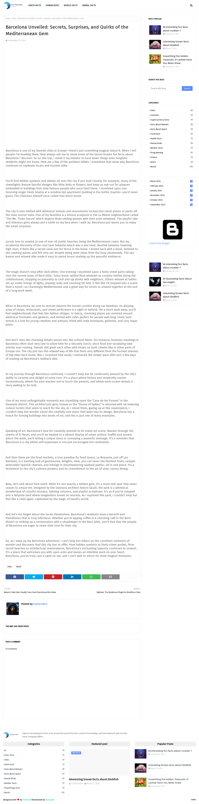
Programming (171, 152)
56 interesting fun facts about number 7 (175, 29)
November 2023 (171, 195)
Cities (14, 18)
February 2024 (171, 186)
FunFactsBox (40, 603)
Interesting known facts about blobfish (176, 43)
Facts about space (171, 129)
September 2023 (171, 204)
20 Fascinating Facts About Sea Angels (177, 280)
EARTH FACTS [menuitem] (34, 5)
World (18, 567)
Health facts (171, 138)
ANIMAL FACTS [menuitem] (89, 5)
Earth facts (34, 764)
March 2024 (171, 181)
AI (34, 750)
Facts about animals (171, 124)
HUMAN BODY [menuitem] (52, 5)
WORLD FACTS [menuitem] (71, 5)
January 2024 (171, 190)
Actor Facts (34, 755)
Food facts (171, 134)
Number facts (171, 148)
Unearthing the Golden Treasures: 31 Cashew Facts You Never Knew (177, 60)
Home (8, 18)
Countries (171, 115)
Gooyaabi (50, 800)
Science (171, 157)
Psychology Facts (34, 788)
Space (171, 162)
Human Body (171, 143)
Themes (26, 800)
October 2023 (171, 200)
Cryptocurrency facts (171, 120)
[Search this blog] (165, 88)
